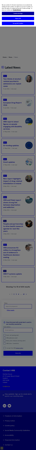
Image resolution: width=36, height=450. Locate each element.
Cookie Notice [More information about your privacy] (17, 10)
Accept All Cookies (18, 23)
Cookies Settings (18, 13)
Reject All (18, 18)
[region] (18, 13)
